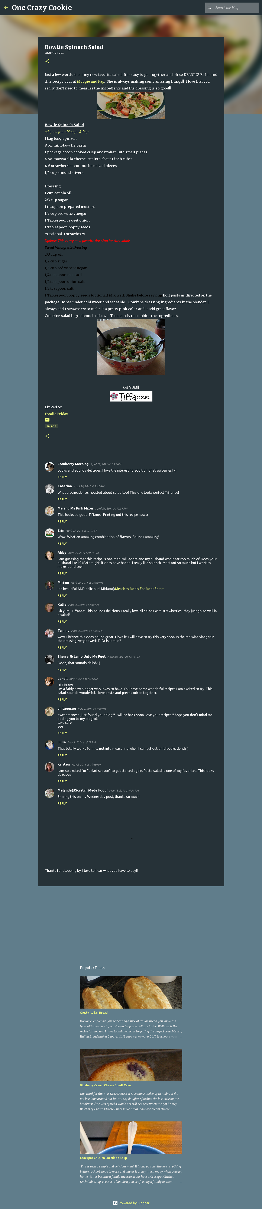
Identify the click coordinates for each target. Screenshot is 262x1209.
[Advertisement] (131, 922)
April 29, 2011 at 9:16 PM (83, 552)
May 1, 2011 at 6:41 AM (83, 678)
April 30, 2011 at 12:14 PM (123, 656)
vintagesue (67, 708)
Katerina (65, 486)
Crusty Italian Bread (94, 1012)
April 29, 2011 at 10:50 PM (87, 582)
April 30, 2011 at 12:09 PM (87, 630)
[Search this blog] (236, 8)
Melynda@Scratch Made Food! (82, 790)
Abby (62, 552)
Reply (62, 477)
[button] (47, 61)
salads (51, 426)
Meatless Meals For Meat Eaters (139, 589)
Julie (62, 742)
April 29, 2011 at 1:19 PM (81, 530)
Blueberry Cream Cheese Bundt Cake (105, 1085)
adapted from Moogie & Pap (66, 132)
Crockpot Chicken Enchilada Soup (103, 1158)
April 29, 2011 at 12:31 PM (111, 508)
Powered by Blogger (131, 1203)
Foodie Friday (56, 414)
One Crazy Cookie (42, 7)
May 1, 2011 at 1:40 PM (92, 708)
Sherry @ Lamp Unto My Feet (82, 656)
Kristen (64, 764)
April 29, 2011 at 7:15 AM (105, 464)
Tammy (63, 630)
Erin (61, 530)
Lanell (63, 679)
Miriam (63, 582)
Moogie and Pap (90, 81)
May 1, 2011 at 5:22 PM (82, 742)
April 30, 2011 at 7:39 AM (83, 604)
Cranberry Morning (73, 464)
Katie (62, 604)
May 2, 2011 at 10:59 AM (86, 764)
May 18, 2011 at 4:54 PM (124, 790)
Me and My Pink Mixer (76, 508)
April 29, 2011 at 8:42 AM (89, 486)
